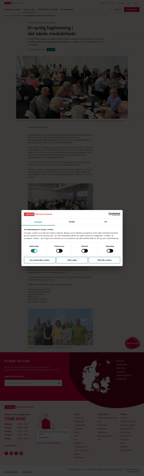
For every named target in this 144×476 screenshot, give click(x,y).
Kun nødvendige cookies (40, 260)
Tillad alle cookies (104, 260)
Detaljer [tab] (72, 222)
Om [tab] (105, 222)
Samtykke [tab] (38, 222)
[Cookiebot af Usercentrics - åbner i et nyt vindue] (110, 214)
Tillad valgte (72, 260)
